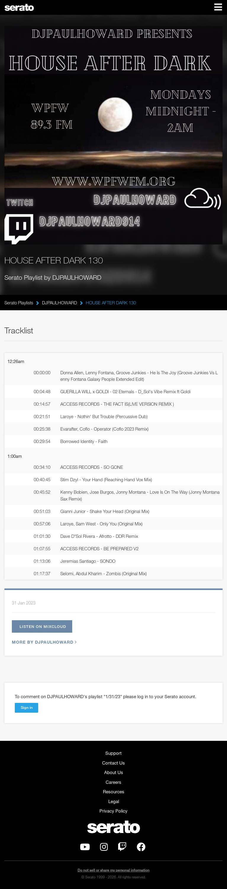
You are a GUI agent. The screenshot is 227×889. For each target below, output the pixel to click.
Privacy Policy (113, 810)
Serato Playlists (18, 302)
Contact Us (113, 762)
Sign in (27, 707)
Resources (113, 791)
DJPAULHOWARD (59, 302)
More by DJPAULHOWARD (43, 642)
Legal (113, 801)
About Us (113, 772)
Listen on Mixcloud (43, 626)
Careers (113, 782)
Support (113, 753)
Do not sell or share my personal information (113, 870)
